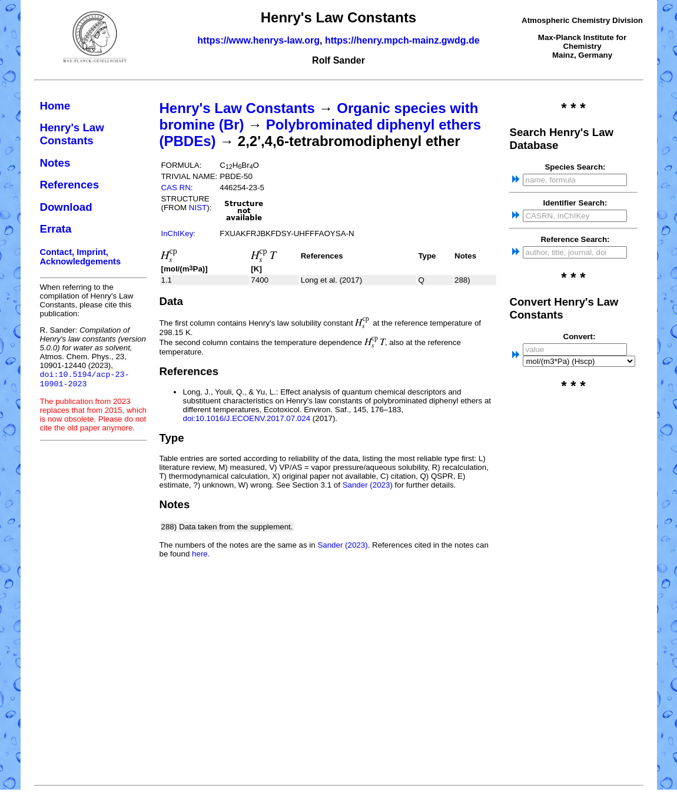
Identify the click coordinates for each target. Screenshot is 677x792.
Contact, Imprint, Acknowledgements (80, 256)
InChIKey (177, 233)
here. (201, 553)
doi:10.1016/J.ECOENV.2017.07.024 (246, 418)
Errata (56, 229)
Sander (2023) (368, 484)
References (69, 184)
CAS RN (175, 187)
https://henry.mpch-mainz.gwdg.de (402, 40)
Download (66, 207)
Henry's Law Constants (72, 134)
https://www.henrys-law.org (258, 40)
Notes (55, 163)
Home (55, 106)
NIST (198, 207)
